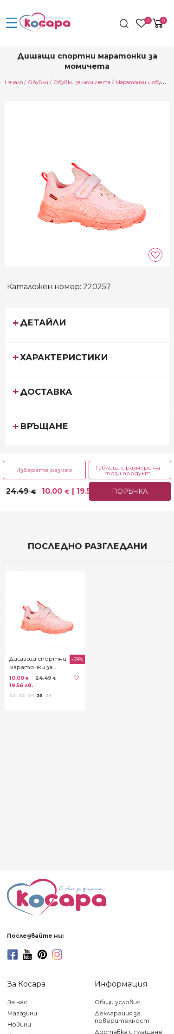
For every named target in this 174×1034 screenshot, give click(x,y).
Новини (19, 1024)
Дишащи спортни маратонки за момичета (37, 663)
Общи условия (118, 1002)
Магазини (22, 1013)
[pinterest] (42, 954)
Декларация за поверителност (122, 1017)
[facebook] (12, 954)
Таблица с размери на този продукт (127, 470)
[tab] (87, 324)
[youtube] (27, 954)
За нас (17, 1002)
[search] (125, 23)
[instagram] (57, 954)
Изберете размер (44, 469)
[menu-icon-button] (11, 23)
